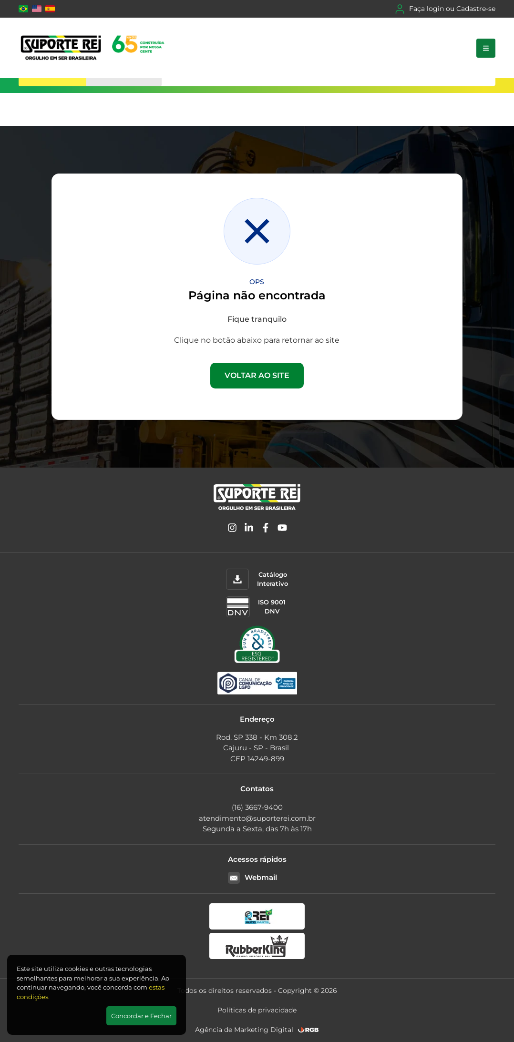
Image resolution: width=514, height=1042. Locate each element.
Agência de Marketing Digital (244, 1029)
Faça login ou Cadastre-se (445, 9)
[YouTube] (282, 529)
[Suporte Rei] (94, 47)
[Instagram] (232, 529)
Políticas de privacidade (257, 1010)
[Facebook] (265, 529)
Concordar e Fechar (141, 1016)
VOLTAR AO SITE (257, 375)
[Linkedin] (249, 529)
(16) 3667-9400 (257, 807)
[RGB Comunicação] (308, 1029)
